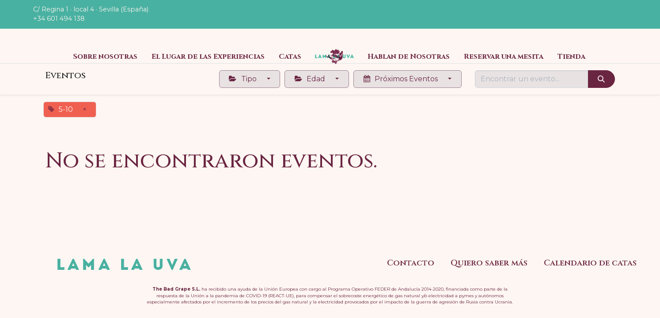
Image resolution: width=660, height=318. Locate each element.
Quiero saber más (489, 263)
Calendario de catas (590, 263)
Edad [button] (311, 79)
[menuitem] (105, 56)
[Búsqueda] (601, 79)
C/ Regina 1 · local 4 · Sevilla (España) (90, 9)
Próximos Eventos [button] (402, 79)
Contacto (410, 263)
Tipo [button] (243, 79)
